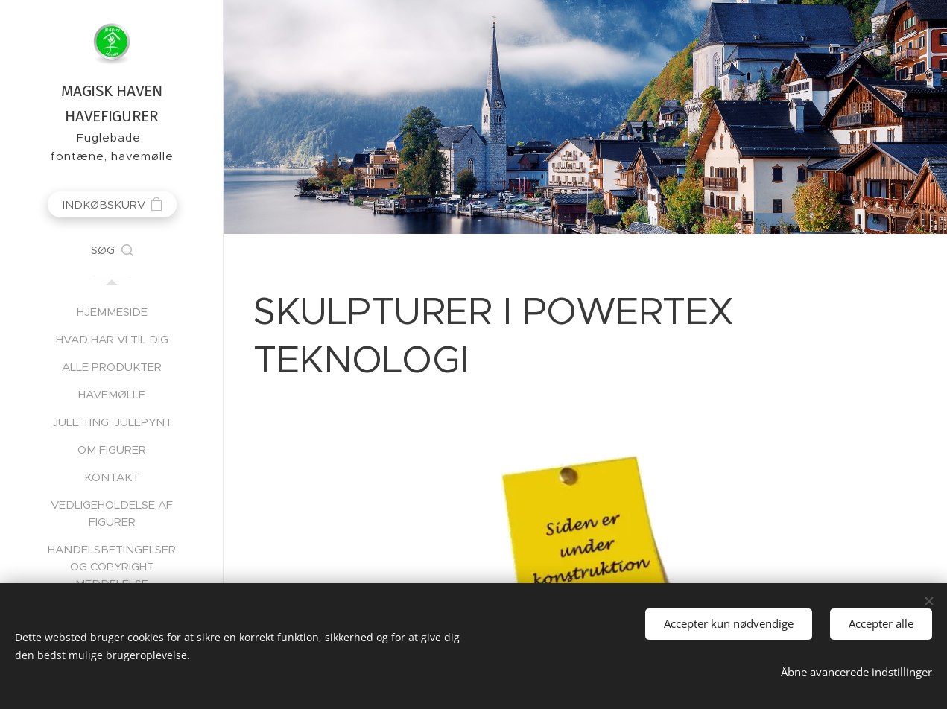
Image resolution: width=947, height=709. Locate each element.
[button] (112, 250)
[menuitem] (111, 311)
